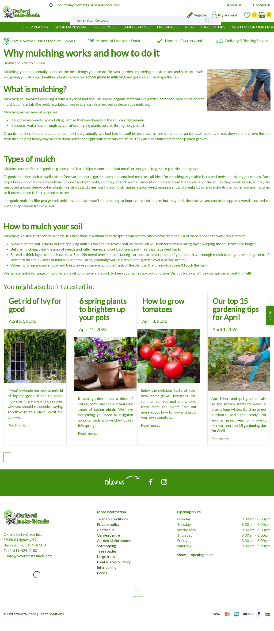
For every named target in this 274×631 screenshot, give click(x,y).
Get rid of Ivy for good (35, 305)
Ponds (102, 572)
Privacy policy (108, 524)
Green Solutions (51, 614)
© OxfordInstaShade (20, 614)
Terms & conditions (112, 519)
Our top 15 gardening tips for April (236, 309)
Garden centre (108, 535)
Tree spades (106, 551)
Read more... (17, 425)
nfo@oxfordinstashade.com (30, 556)
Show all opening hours (195, 554)
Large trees (106, 556)
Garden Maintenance (114, 540)
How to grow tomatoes (163, 305)
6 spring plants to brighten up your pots (102, 309)
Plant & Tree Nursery (114, 562)
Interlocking (107, 567)
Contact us (105, 529)
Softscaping (106, 545)
